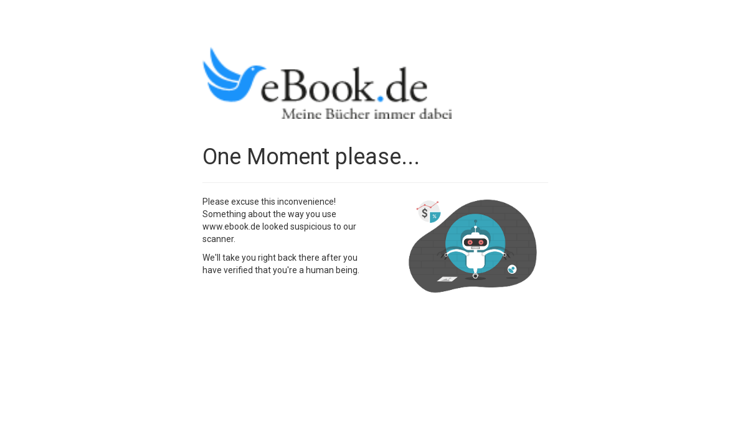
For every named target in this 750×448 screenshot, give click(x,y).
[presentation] (297, 306)
